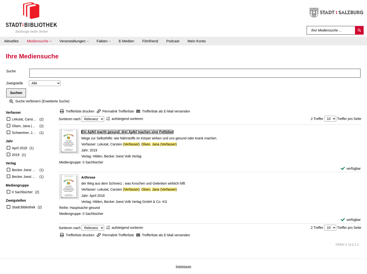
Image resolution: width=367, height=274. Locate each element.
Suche (11, 71)
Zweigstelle (14, 83)
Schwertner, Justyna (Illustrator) (24, 133)
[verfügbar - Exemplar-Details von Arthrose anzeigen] (351, 220)
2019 (15, 155)
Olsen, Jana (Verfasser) (24, 126)
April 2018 (19, 148)
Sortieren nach (70, 119)
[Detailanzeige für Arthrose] (88, 177)
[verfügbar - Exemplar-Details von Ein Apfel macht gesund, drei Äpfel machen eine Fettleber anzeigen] (351, 169)
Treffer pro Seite (349, 119)
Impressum (183, 266)
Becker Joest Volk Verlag (24, 170)
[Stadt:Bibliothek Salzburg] (31, 17)
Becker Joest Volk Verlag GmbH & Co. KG (24, 177)
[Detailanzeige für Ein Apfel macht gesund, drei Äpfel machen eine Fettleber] (127, 132)
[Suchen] (359, 30)
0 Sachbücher (22, 192)
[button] (39, 41)
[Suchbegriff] (331, 30)
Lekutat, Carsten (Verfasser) (24, 119)
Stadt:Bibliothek (23, 207)
